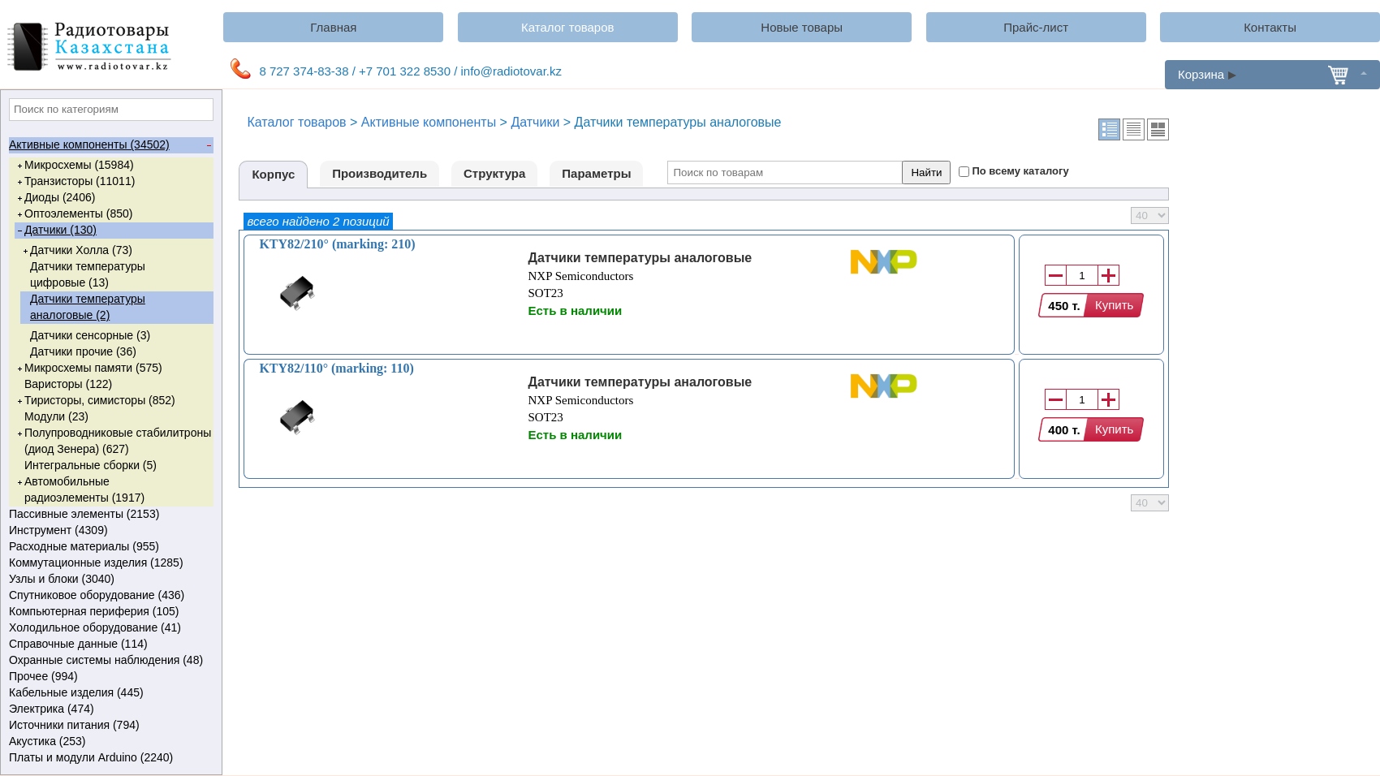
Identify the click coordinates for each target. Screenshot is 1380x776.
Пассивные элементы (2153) (110, 515)
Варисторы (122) (68, 383)
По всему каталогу (1020, 171)
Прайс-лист (1035, 27)
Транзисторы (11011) (75, 182)
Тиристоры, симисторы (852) (95, 401)
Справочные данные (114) (110, 644)
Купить (1114, 305)
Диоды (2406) (55, 198)
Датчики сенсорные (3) (90, 335)
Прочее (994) (110, 677)
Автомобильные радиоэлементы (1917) (79, 489)
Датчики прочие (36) (83, 351)
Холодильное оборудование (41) (110, 628)
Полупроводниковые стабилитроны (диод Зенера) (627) (113, 440)
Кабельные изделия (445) (110, 693)
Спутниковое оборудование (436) (110, 596)
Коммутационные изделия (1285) (110, 563)
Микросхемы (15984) (74, 165)
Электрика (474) (110, 709)
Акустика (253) (110, 742)
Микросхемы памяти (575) (88, 368)
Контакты (1270, 27)
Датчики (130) (56, 230)
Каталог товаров (568, 27)
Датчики (535, 122)
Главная (333, 27)
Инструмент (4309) (110, 531)
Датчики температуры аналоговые (640, 258)
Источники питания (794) (110, 726)
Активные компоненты (428, 122)
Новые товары (802, 27)
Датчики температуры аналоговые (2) (87, 306)
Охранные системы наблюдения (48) (110, 661)
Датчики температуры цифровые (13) (87, 274)
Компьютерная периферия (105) (110, 612)
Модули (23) (56, 416)
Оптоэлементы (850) (74, 214)
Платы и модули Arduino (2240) (110, 758)
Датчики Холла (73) (76, 251)
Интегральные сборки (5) (90, 465)
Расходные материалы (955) (110, 547)
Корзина (1272, 74)
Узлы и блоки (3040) (110, 579)
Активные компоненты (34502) (110, 145)
